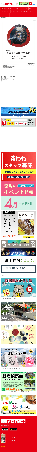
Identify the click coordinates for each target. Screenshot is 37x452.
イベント (14, 8)
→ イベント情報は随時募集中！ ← (18, 116)
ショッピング (12, 11)
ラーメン (30, 8)
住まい (27, 11)
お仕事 (30, 11)
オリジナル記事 (23, 11)
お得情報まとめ (18, 11)
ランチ (27, 8)
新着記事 (5, 8)
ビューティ (8, 11)
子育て (21, 8)
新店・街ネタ (9, 8)
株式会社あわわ (3, 446)
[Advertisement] (18, 140)
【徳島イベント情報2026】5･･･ (11, 440)
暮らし (33, 11)
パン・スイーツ (4, 11)
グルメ (24, 8)
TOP (2, 8)
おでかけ (17, 8)
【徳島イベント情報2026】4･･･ (11, 437)
